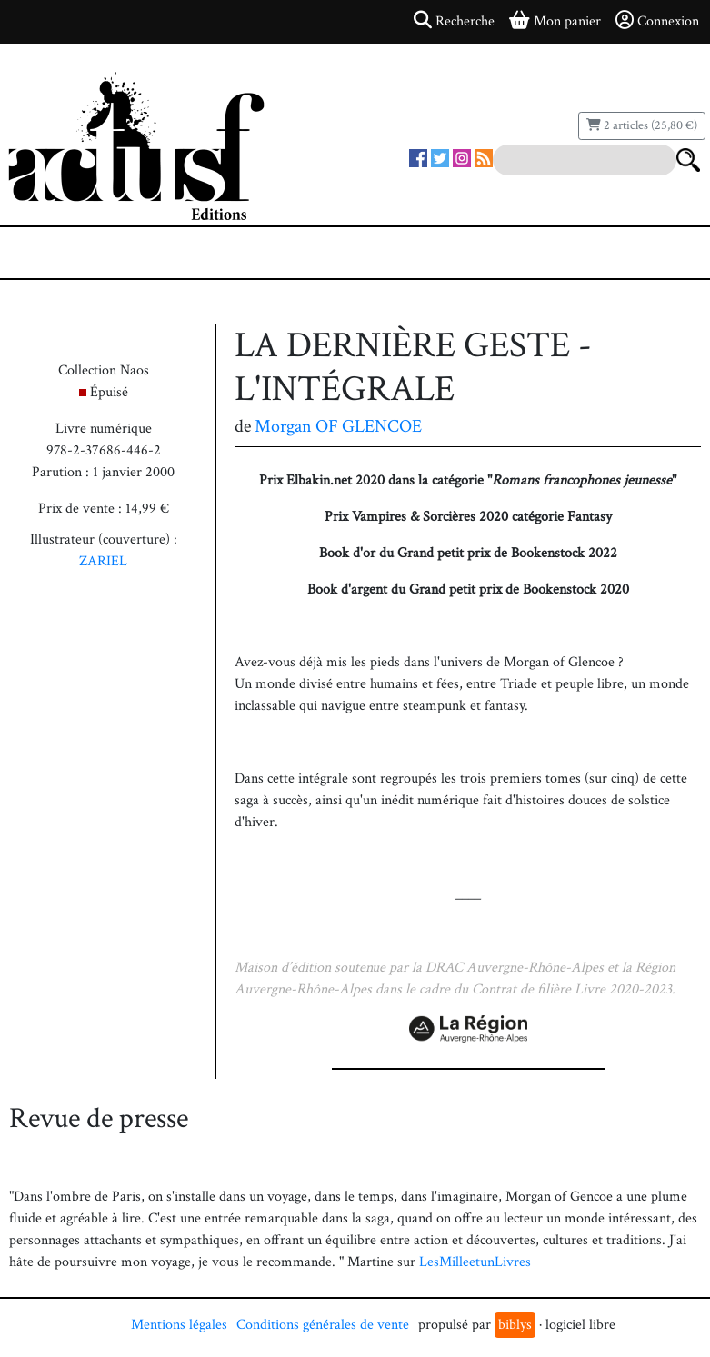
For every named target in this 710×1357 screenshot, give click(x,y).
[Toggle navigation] (69, 252)
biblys (515, 1324)
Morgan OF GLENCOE (338, 426)
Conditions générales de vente (322, 1324)
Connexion (657, 21)
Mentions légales (179, 1324)
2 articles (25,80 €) (641, 125)
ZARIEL (103, 561)
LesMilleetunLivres (475, 1262)
